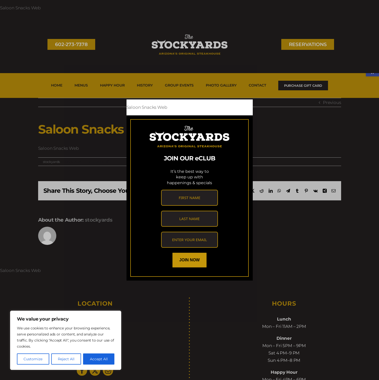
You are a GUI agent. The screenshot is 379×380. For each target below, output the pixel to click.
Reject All (66, 359)
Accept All (99, 359)
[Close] (244, 107)
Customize (32, 359)
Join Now (189, 260)
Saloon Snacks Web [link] (147, 107)
